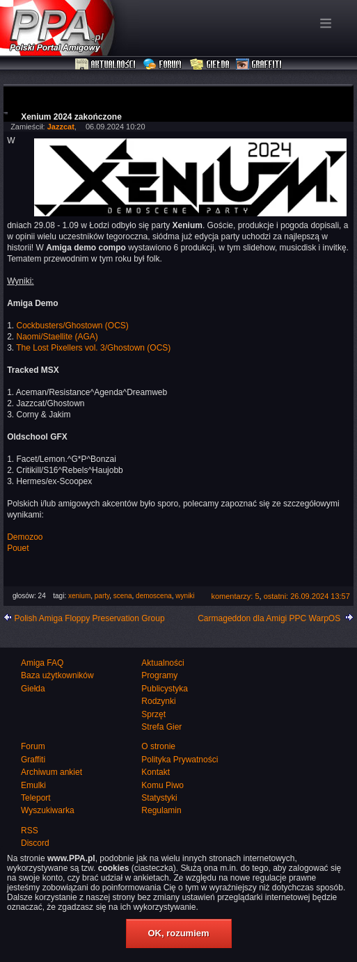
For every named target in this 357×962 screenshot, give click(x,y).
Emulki (33, 785)
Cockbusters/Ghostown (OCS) (72, 325)
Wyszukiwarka (47, 810)
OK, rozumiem (178, 933)
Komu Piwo (162, 785)
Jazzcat (60, 126)
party (102, 596)
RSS (29, 830)
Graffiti (259, 64)
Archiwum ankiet (51, 772)
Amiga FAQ (42, 663)
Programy (159, 675)
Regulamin (161, 810)
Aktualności (105, 64)
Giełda (210, 64)
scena (122, 596)
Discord (35, 843)
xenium (79, 596)
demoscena (154, 596)
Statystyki (159, 798)
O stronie (158, 746)
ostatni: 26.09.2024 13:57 (307, 596)
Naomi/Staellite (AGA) (56, 337)
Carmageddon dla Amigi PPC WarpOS (269, 618)
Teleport (36, 798)
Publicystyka (164, 689)
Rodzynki (158, 701)
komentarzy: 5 (235, 596)
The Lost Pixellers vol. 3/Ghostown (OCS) (93, 348)
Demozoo (24, 537)
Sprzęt (153, 714)
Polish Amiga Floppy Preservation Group (89, 618)
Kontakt (155, 772)
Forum (164, 64)
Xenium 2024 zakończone (71, 117)
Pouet (18, 548)
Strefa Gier (161, 727)
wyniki (184, 596)
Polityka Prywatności (179, 759)
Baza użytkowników (57, 675)
